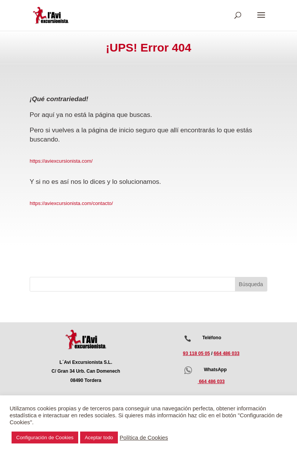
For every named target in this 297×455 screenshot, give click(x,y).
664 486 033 (227, 353)
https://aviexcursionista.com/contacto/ (71, 203)
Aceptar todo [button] (99, 437)
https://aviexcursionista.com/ (61, 161)
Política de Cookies (144, 438)
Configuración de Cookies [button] (45, 437)
